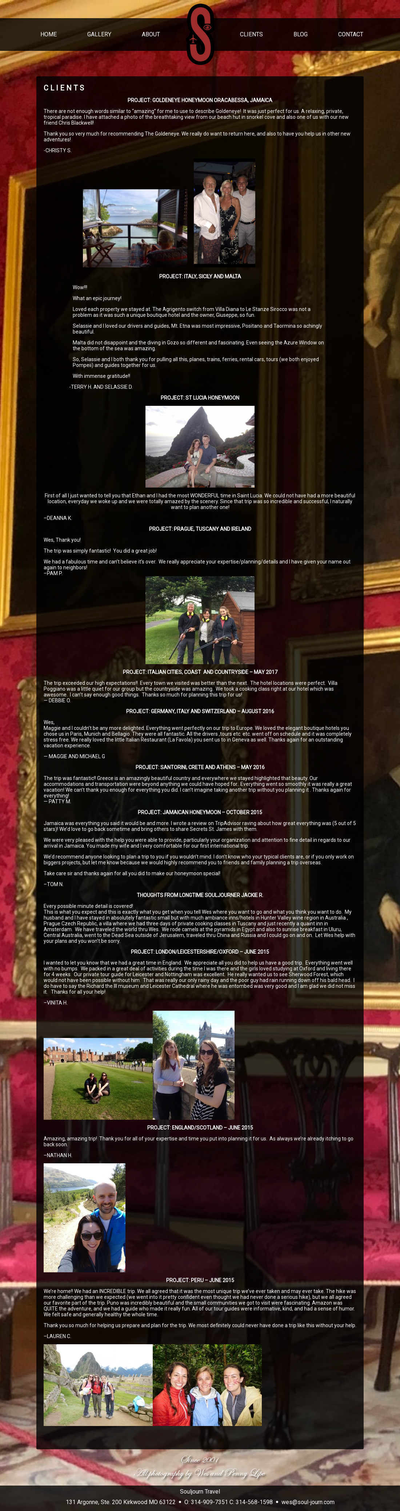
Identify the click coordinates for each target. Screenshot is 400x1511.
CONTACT (350, 34)
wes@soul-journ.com (308, 1502)
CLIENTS (251, 34)
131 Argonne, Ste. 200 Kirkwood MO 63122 (121, 1502)
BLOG (300, 34)
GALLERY (99, 34)
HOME (48, 34)
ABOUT (151, 34)
